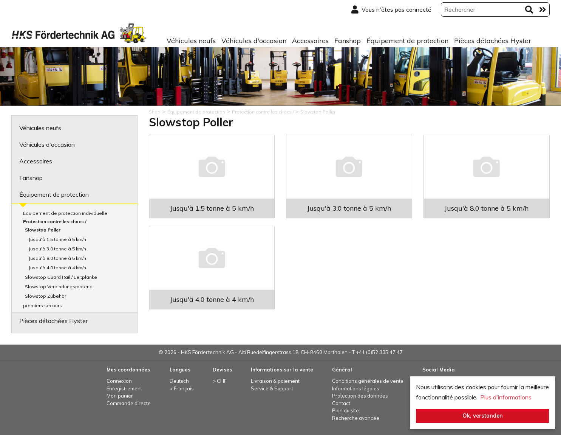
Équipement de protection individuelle (65, 213)
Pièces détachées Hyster (492, 40)
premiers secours (42, 305)
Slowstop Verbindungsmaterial (59, 286)
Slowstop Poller (42, 230)
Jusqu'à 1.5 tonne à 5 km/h (57, 239)
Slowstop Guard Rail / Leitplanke (61, 277)
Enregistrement (124, 388)
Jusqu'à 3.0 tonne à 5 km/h (57, 249)
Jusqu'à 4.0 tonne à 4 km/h (57, 267)
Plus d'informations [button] (506, 397)
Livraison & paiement (275, 381)
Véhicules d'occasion (253, 40)
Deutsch (179, 381)
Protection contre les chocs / (55, 221)
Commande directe (129, 403)
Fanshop (347, 40)
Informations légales (355, 388)
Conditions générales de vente (367, 381)
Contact (341, 403)
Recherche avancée (355, 418)
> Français (182, 388)
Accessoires (310, 40)
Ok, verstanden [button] (482, 415)
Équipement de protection (407, 40)
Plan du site (345, 410)
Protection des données (360, 396)
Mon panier (120, 396)
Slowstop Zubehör (45, 296)
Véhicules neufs (191, 40)
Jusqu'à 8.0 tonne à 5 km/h (57, 258)
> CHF (220, 381)
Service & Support (272, 388)
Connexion (119, 381)
